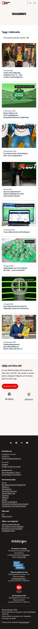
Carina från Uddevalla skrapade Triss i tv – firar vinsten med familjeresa (12, 75)
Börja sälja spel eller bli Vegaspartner (14, 485)
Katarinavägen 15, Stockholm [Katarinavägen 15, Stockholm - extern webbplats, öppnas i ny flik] (11, 475)
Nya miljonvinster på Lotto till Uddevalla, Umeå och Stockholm (16, 307)
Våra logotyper (7, 489)
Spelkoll (4, 500)
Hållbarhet (5, 498)
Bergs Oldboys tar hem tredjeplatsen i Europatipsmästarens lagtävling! (16, 115)
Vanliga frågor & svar (8, 493)
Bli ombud (9, 400)
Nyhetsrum (5, 487)
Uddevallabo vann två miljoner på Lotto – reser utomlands (15, 269)
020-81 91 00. (21, 557)
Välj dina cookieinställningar (11, 524)
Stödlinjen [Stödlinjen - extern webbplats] (25, 555)
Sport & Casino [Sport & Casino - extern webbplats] (6, 516)
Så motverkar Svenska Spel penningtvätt (15, 504)
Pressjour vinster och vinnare (11, 467)
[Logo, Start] (6, 2)
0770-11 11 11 (5, 456)
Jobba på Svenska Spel (9, 491)
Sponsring (5, 495)
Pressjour (5, 464)
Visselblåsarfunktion (8, 531)
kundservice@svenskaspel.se (11, 459)
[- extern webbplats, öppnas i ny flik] (11, 443)
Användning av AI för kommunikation (14, 506)
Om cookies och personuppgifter (13, 526)
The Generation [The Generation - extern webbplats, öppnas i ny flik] (24, 622)
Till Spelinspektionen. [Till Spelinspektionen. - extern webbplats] (18, 579)
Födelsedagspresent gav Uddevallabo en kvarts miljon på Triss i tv (12, 346)
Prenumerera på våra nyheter (16, 38)
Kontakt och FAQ (10, 386)
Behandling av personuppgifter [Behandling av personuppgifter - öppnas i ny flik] (12, 529)
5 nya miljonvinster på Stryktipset (16, 232)
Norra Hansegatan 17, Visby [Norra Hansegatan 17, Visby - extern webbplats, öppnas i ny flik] (10, 472)
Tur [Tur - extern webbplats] (3, 514)
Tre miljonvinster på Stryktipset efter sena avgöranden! (15, 154)
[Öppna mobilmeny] (34, 3)
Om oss (4, 483)
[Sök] (30, 3)
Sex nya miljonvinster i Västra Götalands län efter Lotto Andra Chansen (13, 194)
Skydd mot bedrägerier (9, 502)
